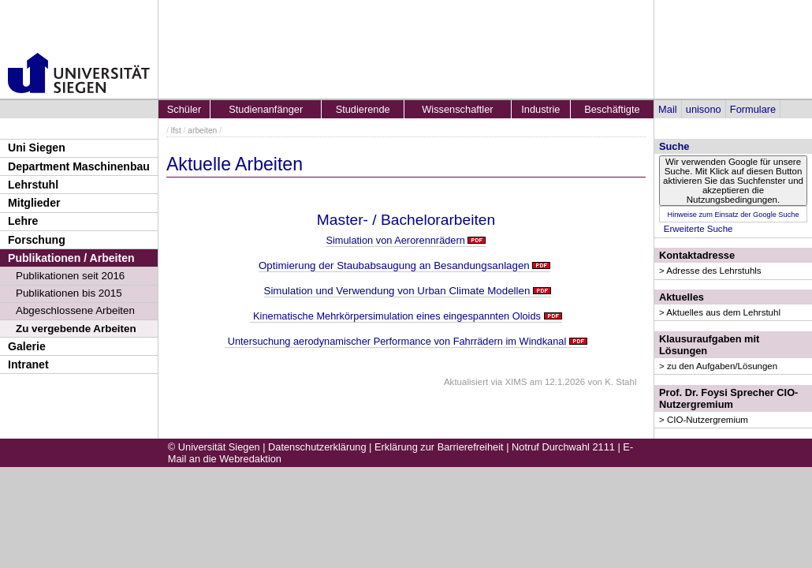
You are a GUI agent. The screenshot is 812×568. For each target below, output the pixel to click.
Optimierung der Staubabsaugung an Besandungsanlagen (394, 265)
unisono (703, 109)
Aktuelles (681, 297)
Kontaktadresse (697, 255)
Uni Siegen (36, 147)
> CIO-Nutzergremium (703, 419)
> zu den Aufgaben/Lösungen (718, 366)
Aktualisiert (466, 382)
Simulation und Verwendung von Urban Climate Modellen (397, 291)
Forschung (36, 240)
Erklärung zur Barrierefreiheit (439, 447)
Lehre (23, 221)
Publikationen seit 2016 (70, 276)
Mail (667, 109)
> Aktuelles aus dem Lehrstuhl (719, 312)
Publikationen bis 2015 (69, 293)
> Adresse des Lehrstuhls (710, 270)
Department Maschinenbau (79, 166)
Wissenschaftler (457, 109)
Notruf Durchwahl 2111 (563, 447)
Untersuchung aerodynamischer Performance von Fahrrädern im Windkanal (395, 341)
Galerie (27, 346)
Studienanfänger (266, 109)
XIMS (516, 382)
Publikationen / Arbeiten (71, 258)
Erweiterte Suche (698, 229)
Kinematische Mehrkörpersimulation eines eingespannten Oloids (395, 316)
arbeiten (202, 130)
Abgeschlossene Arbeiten (75, 310)
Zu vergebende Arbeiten (76, 328)
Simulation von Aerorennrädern (395, 240)
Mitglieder (34, 202)
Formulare (753, 109)
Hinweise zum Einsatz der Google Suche (733, 215)
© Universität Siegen (214, 447)
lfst (176, 130)
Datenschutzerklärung (317, 447)
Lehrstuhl (33, 184)
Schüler (184, 109)
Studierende (363, 109)
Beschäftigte (611, 109)
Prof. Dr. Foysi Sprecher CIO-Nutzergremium (728, 398)
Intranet (28, 364)
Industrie (540, 109)
